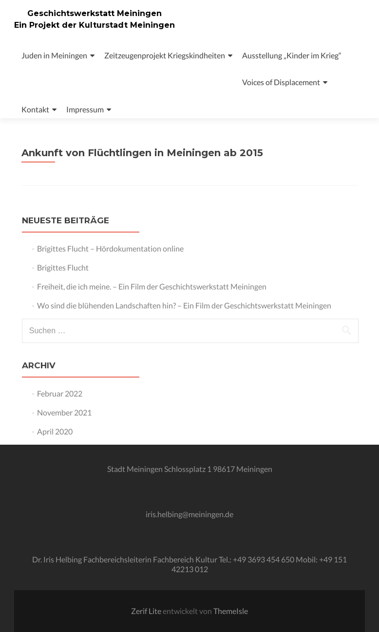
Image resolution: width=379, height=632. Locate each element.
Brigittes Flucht (63, 267)
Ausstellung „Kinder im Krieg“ (291, 55)
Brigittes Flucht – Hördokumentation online (110, 248)
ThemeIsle (230, 610)
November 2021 (64, 412)
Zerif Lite (147, 610)
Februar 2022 (59, 393)
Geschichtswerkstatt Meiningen (94, 13)
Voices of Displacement (281, 82)
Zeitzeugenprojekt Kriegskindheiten (164, 55)
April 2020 (55, 431)
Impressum (85, 109)
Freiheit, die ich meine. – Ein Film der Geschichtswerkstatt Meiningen (151, 286)
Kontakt (35, 109)
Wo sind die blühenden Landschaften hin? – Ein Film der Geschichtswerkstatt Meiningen (184, 305)
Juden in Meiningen (54, 55)
